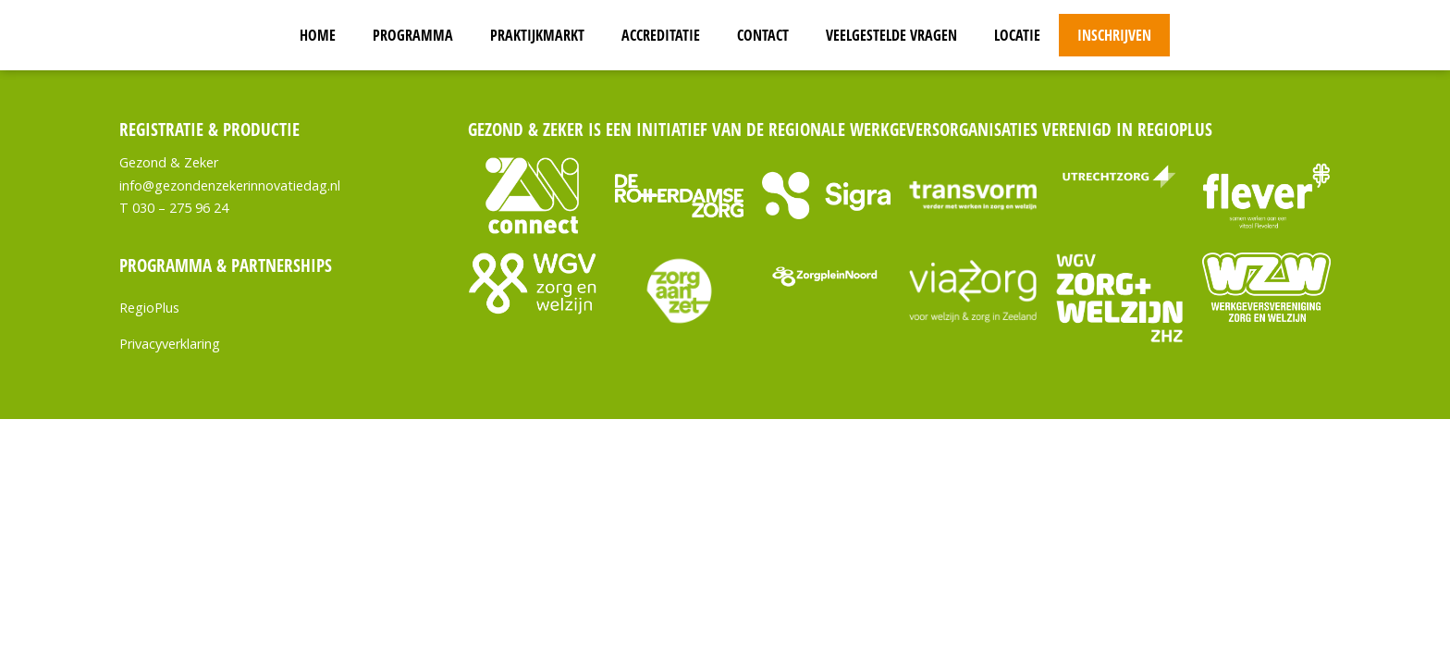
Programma (413, 35)
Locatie (1017, 35)
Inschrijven (1114, 35)
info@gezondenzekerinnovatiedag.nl (229, 185)
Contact (763, 35)
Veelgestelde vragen (891, 35)
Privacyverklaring (169, 343)
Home (318, 35)
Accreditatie (660, 35)
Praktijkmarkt (537, 35)
